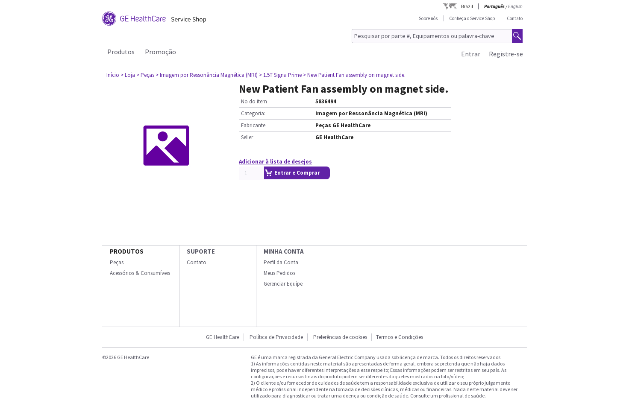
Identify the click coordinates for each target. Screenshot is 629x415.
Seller (247, 137)
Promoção (160, 51)
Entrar (470, 54)
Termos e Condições (399, 337)
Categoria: (253, 113)
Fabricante (253, 125)
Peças (116, 262)
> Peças (145, 75)
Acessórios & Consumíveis (140, 273)
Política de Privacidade (276, 337)
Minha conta (284, 251)
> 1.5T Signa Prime (280, 75)
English (515, 6)
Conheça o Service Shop (472, 18)
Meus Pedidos (279, 273)
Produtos (121, 51)
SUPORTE (201, 251)
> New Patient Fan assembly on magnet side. (354, 75)
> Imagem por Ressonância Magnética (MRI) (207, 75)
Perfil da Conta (281, 262)
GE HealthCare (222, 337)
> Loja (128, 75)
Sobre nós (428, 18)
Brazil (467, 6)
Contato (515, 18)
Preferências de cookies (340, 337)
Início (112, 75)
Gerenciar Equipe (283, 283)
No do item (254, 101)
